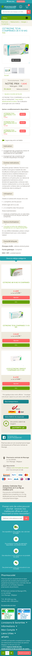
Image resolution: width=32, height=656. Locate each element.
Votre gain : (14, 86)
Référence (19, 89)
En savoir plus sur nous (8, 605)
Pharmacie (4, 22)
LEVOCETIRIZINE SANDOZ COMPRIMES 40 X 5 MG (16, 369)
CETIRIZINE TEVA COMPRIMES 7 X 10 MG (9, 115)
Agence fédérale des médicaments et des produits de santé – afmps (15, 649)
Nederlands (20, 1)
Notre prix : (12, 84)
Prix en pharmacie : (13, 80)
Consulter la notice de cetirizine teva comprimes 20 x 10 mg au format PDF (15, 227)
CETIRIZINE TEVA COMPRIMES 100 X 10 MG (10, 123)
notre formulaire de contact (20, 468)
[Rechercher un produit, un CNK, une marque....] (29, 12)
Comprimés (5, 24)
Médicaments (14, 22)
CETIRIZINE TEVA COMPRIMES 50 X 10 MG (10, 132)
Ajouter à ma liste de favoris (13, 94)
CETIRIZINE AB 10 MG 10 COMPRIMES (16, 282)
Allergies (23, 22)
